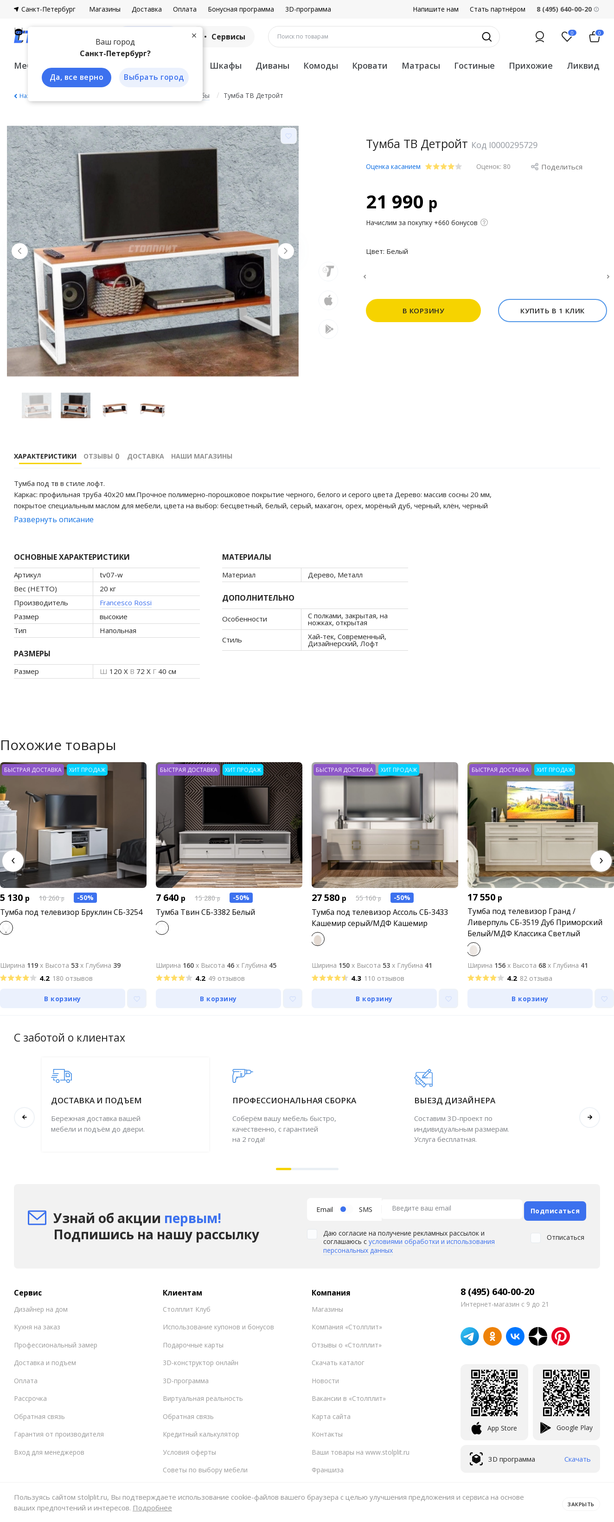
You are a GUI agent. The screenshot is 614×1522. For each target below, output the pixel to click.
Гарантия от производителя (59, 1430)
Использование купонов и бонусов (218, 1323)
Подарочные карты (193, 1341)
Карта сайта (331, 1412)
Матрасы (421, 65)
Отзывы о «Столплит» (347, 1341)
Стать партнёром (497, 9)
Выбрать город (150, 78)
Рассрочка (30, 1395)
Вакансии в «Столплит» (349, 1395)
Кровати (370, 65)
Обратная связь (39, 1412)
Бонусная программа (241, 9)
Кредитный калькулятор (201, 1430)
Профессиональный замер (55, 1341)
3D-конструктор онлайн (200, 1359)
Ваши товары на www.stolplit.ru (360, 1448)
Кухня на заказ (37, 1323)
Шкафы (226, 65)
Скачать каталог (338, 1359)
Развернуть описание (54, 519)
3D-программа (308, 9)
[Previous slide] (23, 254)
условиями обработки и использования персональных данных (409, 1242)
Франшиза (328, 1466)
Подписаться (555, 1207)
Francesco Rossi (126, 602)
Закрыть (578, 1502)
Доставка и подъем (45, 1359)
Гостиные (474, 65)
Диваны (272, 65)
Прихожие (531, 65)
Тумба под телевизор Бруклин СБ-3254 (71, 912)
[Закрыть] (190, 34)
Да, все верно (72, 78)
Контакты (327, 1430)
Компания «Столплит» (347, 1323)
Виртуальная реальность (203, 1395)
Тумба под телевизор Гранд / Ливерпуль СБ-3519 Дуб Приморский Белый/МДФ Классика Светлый (534, 922)
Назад (27, 96)
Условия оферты (189, 1448)
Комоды (320, 65)
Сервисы (221, 36)
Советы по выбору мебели (205, 1466)
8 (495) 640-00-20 (497, 1288)
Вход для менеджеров (49, 1448)
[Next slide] (282, 254)
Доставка (147, 9)
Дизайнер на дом (41, 1305)
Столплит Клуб (187, 1305)
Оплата (185, 9)
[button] (13, 861)
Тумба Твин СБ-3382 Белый (205, 912)
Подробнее (152, 1507)
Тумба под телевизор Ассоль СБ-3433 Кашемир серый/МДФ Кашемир (380, 917)
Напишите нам (436, 9)
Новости (325, 1377)
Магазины (105, 9)
